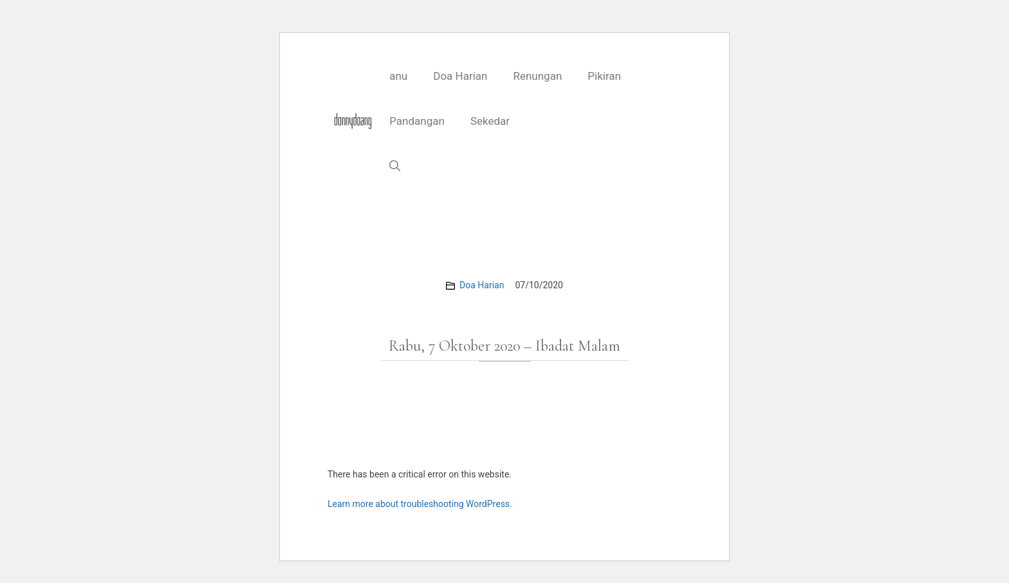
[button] (394, 166)
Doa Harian (460, 75)
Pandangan (417, 121)
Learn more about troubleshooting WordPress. (420, 504)
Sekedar (490, 121)
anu (398, 75)
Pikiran (604, 75)
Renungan (537, 75)
